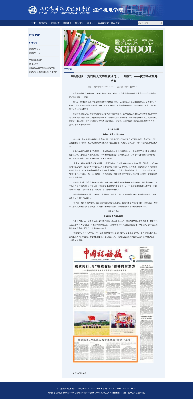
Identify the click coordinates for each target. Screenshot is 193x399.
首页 (33, 23)
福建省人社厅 (34, 53)
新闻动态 (55, 23)
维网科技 (141, 393)
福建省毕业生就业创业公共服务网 (43, 72)
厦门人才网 (33, 64)
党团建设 (67, 23)
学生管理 (79, 23)
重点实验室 (103, 23)
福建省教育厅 (34, 49)
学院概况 (43, 23)
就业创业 (91, 23)
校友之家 (115, 23)
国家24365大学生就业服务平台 (42, 68)
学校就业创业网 (35, 60)
